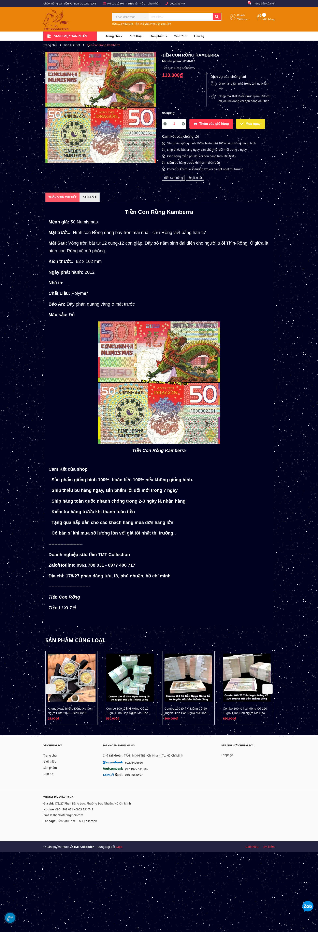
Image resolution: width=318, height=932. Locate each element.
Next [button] (267, 689)
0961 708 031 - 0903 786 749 (74, 809)
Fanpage (227, 755)
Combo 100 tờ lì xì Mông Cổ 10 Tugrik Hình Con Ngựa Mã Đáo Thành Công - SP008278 (127, 713)
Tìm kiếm (268, 847)
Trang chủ (50, 755)
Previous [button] (50, 689)
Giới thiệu (49, 761)
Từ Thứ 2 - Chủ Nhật (147, 3)
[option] (71, 688)
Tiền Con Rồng (173, 178)
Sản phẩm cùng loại (74, 640)
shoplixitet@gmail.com (68, 815)
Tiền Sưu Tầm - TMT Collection (77, 821)
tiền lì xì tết (194, 178)
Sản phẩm (50, 768)
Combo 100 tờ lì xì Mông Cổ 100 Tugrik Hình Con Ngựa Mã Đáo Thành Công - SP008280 (245, 713)
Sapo (119, 847)
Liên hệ (48, 774)
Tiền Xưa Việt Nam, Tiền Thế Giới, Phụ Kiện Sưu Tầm (141, 23)
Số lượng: (168, 113)
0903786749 (177, 3)
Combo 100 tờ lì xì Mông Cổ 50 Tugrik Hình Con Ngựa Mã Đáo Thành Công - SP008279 (185, 713)
